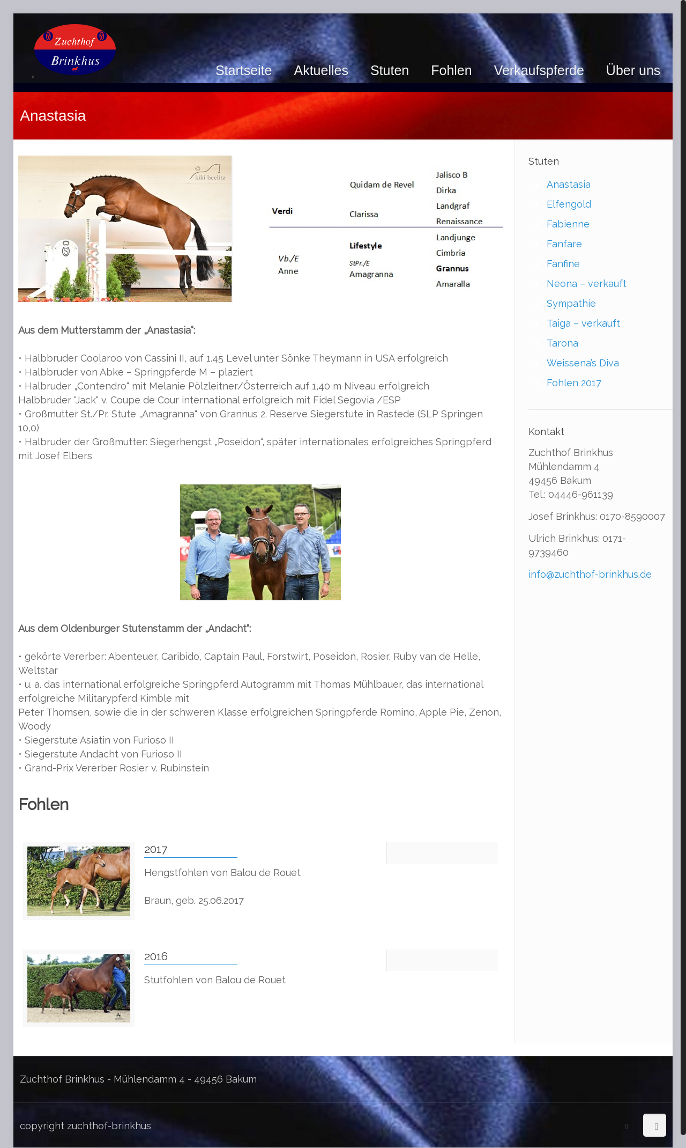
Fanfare (564, 243)
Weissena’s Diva (583, 363)
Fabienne (568, 224)
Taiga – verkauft (583, 323)
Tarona (562, 343)
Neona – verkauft (587, 283)
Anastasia (569, 184)
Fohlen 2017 (574, 382)
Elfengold (569, 204)
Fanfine (563, 263)
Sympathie (571, 303)
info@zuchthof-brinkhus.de (590, 574)
